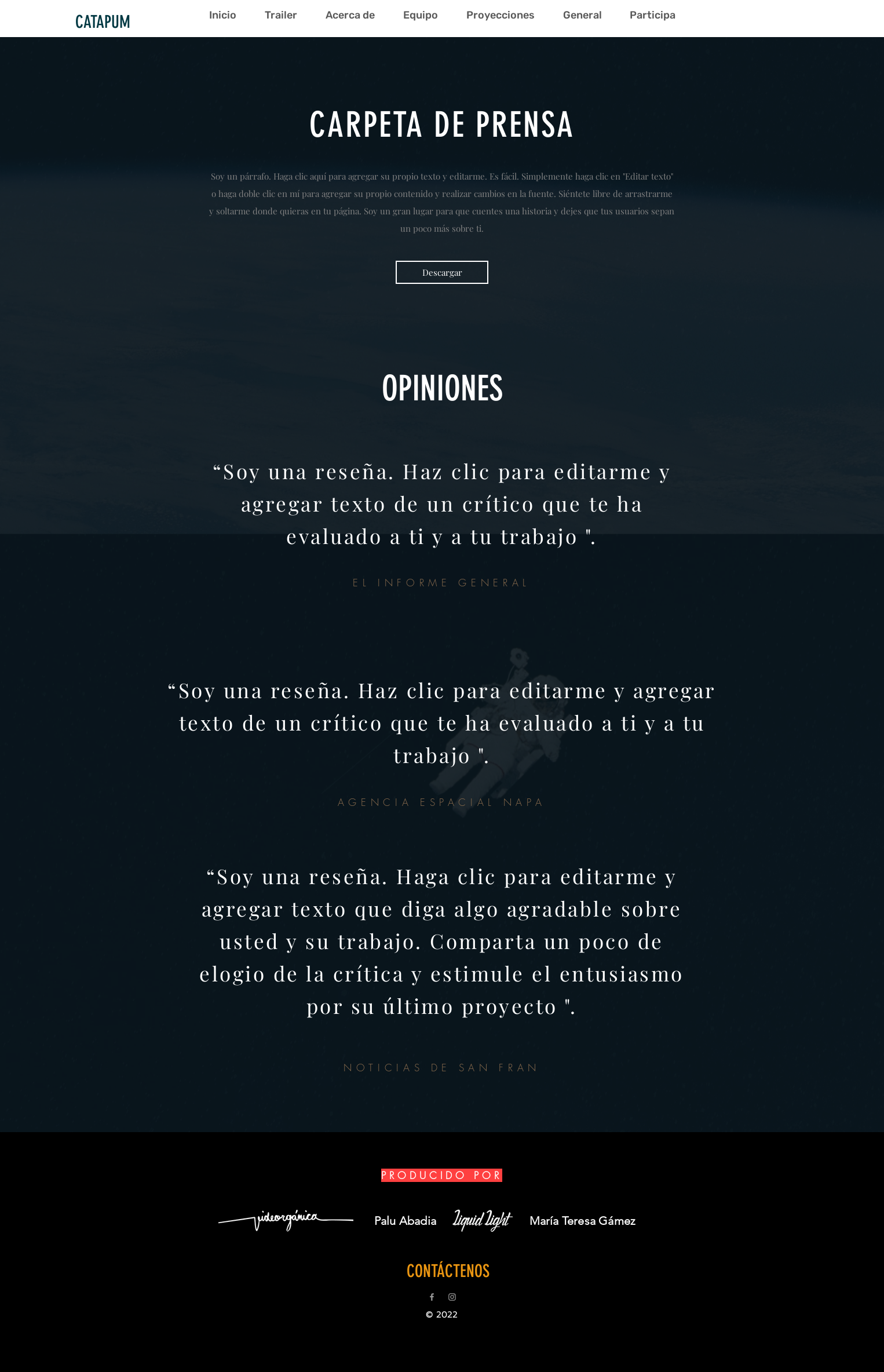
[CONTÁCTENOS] (448, 1271)
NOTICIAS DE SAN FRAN (442, 1067)
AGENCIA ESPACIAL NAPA (442, 802)
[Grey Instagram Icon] (452, 1297)
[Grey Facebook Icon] (432, 1297)
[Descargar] (442, 272)
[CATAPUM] (102, 22)
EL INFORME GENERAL (442, 582)
